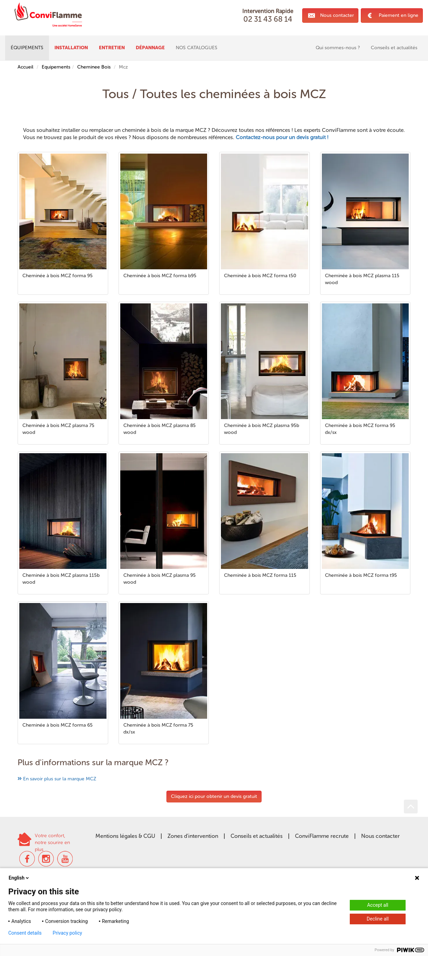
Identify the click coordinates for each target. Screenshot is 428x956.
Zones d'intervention (192, 836)
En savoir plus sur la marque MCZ (59, 779)
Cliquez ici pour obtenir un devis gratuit (214, 796)
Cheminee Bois (94, 67)
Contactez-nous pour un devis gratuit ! (282, 137)
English (19, 878)
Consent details (25, 933)
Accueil (25, 67)
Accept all (377, 905)
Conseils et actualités (257, 836)
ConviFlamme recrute (322, 836)
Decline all (378, 919)
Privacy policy (67, 933)
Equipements (56, 67)
